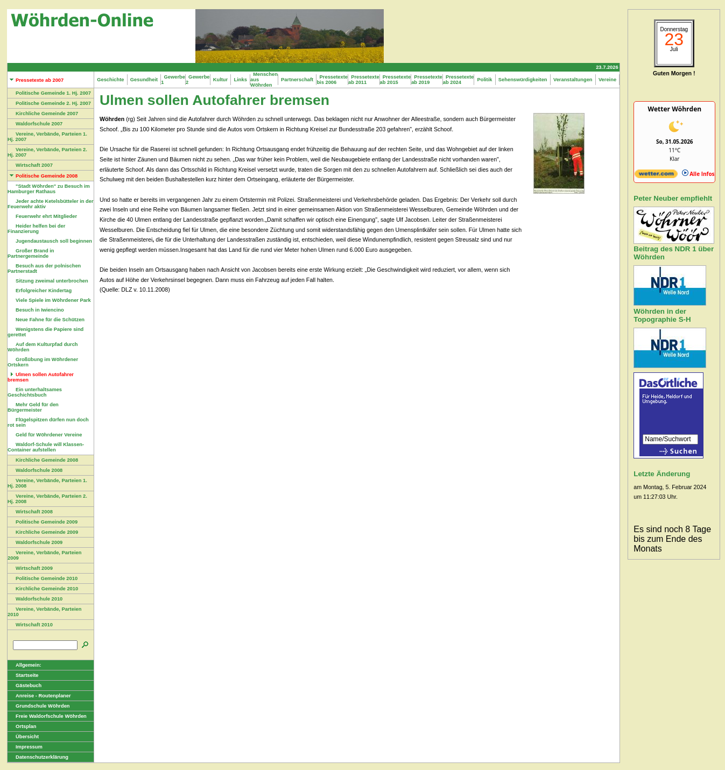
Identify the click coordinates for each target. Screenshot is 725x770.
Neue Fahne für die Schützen (46, 319)
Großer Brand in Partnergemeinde (31, 253)
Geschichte (110, 79)
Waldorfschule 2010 (35, 599)
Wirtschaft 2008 (30, 511)
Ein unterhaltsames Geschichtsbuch (35, 392)
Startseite (23, 675)
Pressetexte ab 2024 (458, 79)
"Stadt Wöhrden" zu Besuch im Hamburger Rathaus (49, 188)
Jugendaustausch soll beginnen (50, 241)
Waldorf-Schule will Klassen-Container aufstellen (46, 447)
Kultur (220, 79)
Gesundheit (144, 79)
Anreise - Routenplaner (39, 695)
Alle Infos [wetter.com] (698, 174)
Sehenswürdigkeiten (523, 79)
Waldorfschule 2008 (35, 470)
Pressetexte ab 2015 (395, 79)
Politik (484, 79)
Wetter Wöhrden (674, 109)
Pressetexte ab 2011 (363, 79)
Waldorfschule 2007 (35, 123)
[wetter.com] (656, 176)
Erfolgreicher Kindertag (40, 290)
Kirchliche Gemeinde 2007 (43, 113)
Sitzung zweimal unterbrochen (48, 281)
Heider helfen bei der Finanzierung (36, 228)
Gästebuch (24, 685)
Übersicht (23, 736)
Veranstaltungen (573, 79)
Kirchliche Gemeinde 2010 (43, 588)
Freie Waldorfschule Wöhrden (47, 716)
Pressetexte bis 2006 (332, 79)
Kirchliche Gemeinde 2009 (43, 532)
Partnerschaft (297, 79)
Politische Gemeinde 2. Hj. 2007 (49, 103)
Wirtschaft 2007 (30, 165)
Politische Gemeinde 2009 (43, 522)
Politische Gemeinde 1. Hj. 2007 (49, 93)
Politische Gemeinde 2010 (43, 578)
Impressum (25, 747)
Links (240, 79)
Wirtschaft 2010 (30, 624)
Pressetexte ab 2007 (36, 80)
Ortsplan (22, 726)
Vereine (608, 79)
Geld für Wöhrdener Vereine (45, 434)
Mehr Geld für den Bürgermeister (33, 407)
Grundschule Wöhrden (39, 706)
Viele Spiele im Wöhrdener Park (49, 300)
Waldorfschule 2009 (35, 542)
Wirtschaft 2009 (30, 568)
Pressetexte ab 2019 (426, 79)
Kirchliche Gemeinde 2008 (43, 460)
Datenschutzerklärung (38, 757)
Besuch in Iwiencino (36, 310)
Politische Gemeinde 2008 (43, 176)
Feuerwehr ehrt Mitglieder (42, 216)
